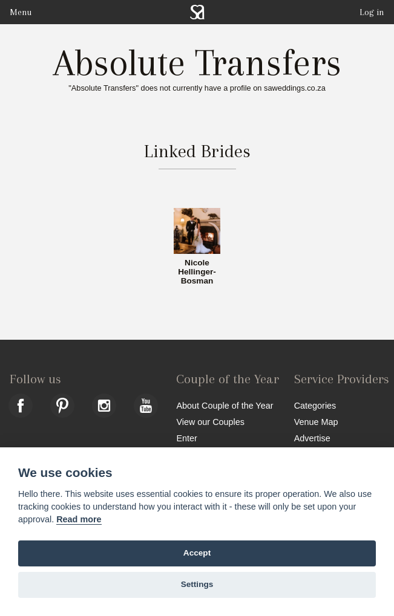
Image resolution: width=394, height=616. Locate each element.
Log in (372, 12)
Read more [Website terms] (78, 519)
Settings (197, 584)
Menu (20, 12)
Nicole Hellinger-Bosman (197, 272)
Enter (186, 438)
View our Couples (210, 421)
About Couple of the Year (224, 405)
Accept (197, 552)
